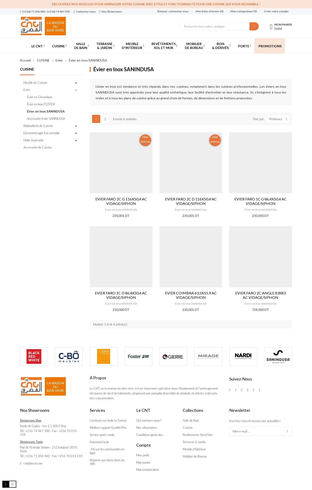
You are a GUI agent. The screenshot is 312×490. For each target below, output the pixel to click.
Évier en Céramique (39, 97)
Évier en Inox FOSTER (41, 104)
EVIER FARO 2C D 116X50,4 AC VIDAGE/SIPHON (191, 201)
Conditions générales (149, 435)
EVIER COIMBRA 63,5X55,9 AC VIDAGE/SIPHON (191, 295)
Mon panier (143, 462)
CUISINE (27, 69)
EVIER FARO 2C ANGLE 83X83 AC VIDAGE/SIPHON (260, 295)
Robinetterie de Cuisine (38, 126)
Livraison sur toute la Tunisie (108, 420)
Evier (26, 90)
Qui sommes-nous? (148, 420)
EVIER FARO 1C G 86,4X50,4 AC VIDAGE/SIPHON (260, 201)
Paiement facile (99, 442)
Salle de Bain (191, 420)
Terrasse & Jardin (194, 442)
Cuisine (188, 427)
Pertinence (279, 119)
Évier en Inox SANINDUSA (46, 111)
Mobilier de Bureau (195, 456)
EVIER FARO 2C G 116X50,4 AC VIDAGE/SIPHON (121, 201)
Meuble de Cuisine (35, 82)
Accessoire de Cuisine (37, 147)
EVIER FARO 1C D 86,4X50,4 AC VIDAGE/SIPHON (121, 295)
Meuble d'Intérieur (194, 449)
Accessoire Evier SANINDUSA (46, 118)
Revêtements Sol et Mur (198, 435)
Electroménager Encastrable (41, 133)
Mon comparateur (147, 469)
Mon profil (142, 455)
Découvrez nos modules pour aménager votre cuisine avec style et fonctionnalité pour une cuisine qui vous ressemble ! (156, 4)
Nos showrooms (146, 427)
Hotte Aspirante (33, 140)
